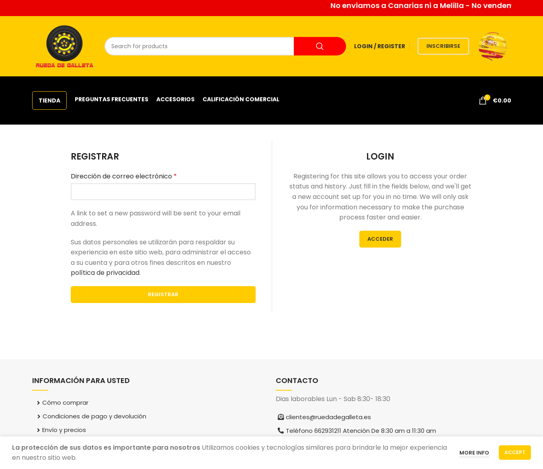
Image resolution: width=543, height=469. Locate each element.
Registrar (163, 294)
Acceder (380, 239)
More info (474, 453)
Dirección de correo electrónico (124, 176)
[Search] (225, 46)
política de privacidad (105, 272)
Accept (514, 452)
